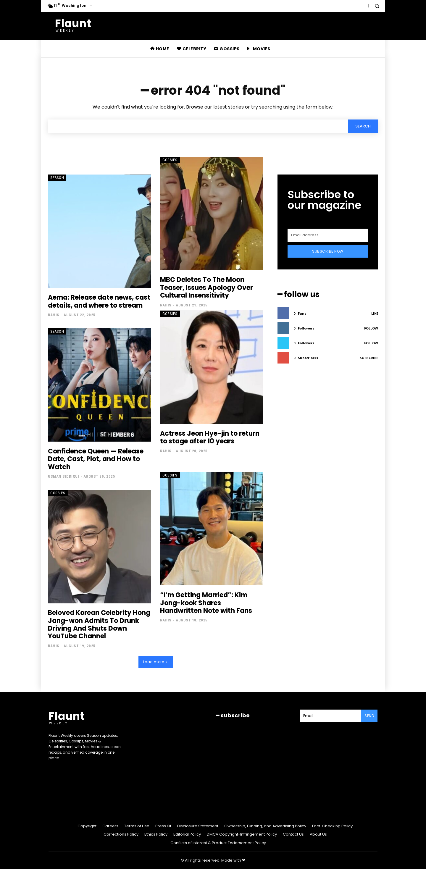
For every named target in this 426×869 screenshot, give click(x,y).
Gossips (170, 160)
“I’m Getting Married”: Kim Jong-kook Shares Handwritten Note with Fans (206, 603)
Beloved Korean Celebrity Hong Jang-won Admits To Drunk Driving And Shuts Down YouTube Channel (99, 624)
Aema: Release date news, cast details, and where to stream (99, 301)
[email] (328, 235)
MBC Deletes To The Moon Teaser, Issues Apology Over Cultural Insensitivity (206, 287)
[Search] (363, 126)
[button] (377, 6)
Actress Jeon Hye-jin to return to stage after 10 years (209, 437)
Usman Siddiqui (63, 476)
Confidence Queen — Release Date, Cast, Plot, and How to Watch (95, 459)
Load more (155, 661)
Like (374, 313)
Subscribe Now (327, 251)
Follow (371, 328)
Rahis (53, 315)
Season (57, 177)
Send (369, 715)
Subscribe (369, 358)
